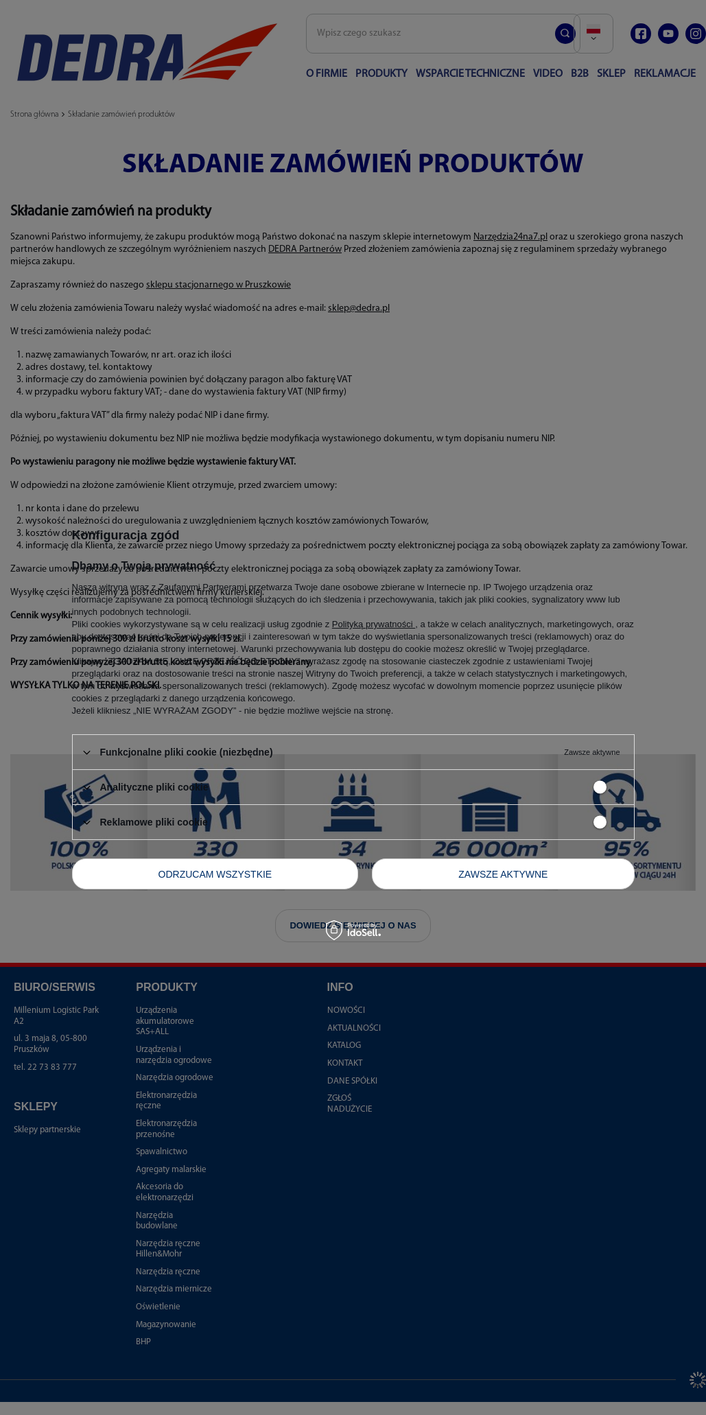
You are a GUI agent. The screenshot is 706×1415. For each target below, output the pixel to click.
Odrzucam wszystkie (215, 873)
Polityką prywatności (373, 624)
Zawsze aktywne (503, 873)
